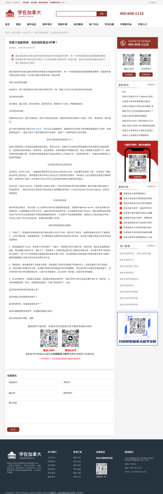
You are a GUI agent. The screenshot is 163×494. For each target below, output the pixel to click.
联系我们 (51, 461)
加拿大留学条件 (127, 285)
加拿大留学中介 (127, 260)
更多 (63, 2)
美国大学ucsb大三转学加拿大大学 (137, 121)
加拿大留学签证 (127, 273)
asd (124, 92)
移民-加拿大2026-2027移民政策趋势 (138, 126)
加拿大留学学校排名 (129, 279)
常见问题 (77, 469)
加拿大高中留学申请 (129, 298)
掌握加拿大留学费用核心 (135, 193)
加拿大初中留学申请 (129, 304)
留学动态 (77, 465)
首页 (7, 33)
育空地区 (26, 2)
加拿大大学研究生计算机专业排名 (137, 130)
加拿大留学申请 (127, 253)
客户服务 (152, 2)
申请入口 (77, 477)
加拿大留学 (36, 129)
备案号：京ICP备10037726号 (62, 493)
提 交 (13, 429)
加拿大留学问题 (144, 253)
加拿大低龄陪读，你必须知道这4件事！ (52, 33)
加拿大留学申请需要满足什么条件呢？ (141, 237)
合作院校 (51, 465)
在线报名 (129, 75)
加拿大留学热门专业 (129, 266)
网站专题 (77, 473)
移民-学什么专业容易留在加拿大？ (137, 111)
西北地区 (34, 2)
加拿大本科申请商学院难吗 (134, 116)
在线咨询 (146, 74)
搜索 (102, 14)
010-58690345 (104, 458)
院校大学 (77, 457)
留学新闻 (16, 33)
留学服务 (51, 473)
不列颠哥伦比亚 (55, 2)
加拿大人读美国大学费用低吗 (135, 135)
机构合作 (51, 469)
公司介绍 (51, 457)
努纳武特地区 (43, 2)
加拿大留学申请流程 (129, 292)
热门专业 (77, 461)
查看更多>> (152, 85)
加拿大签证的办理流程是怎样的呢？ (140, 198)
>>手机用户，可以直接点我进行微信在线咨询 (59, 359)
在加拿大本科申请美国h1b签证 (136, 101)
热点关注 (27, 33)
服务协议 (51, 477)
